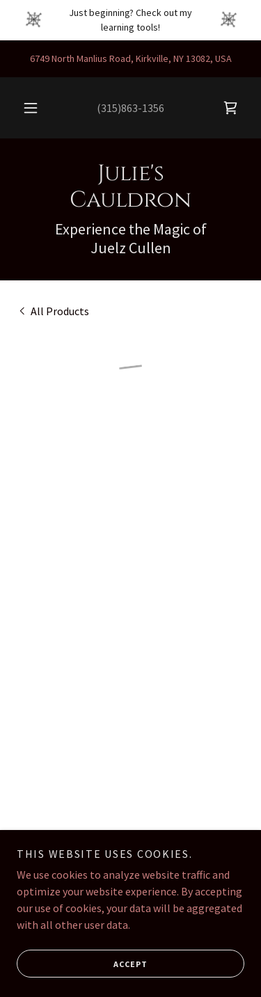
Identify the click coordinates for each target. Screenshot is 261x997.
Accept (82, 964)
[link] (130, 187)
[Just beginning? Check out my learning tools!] (130, 20)
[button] (31, 108)
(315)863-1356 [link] (130, 108)
